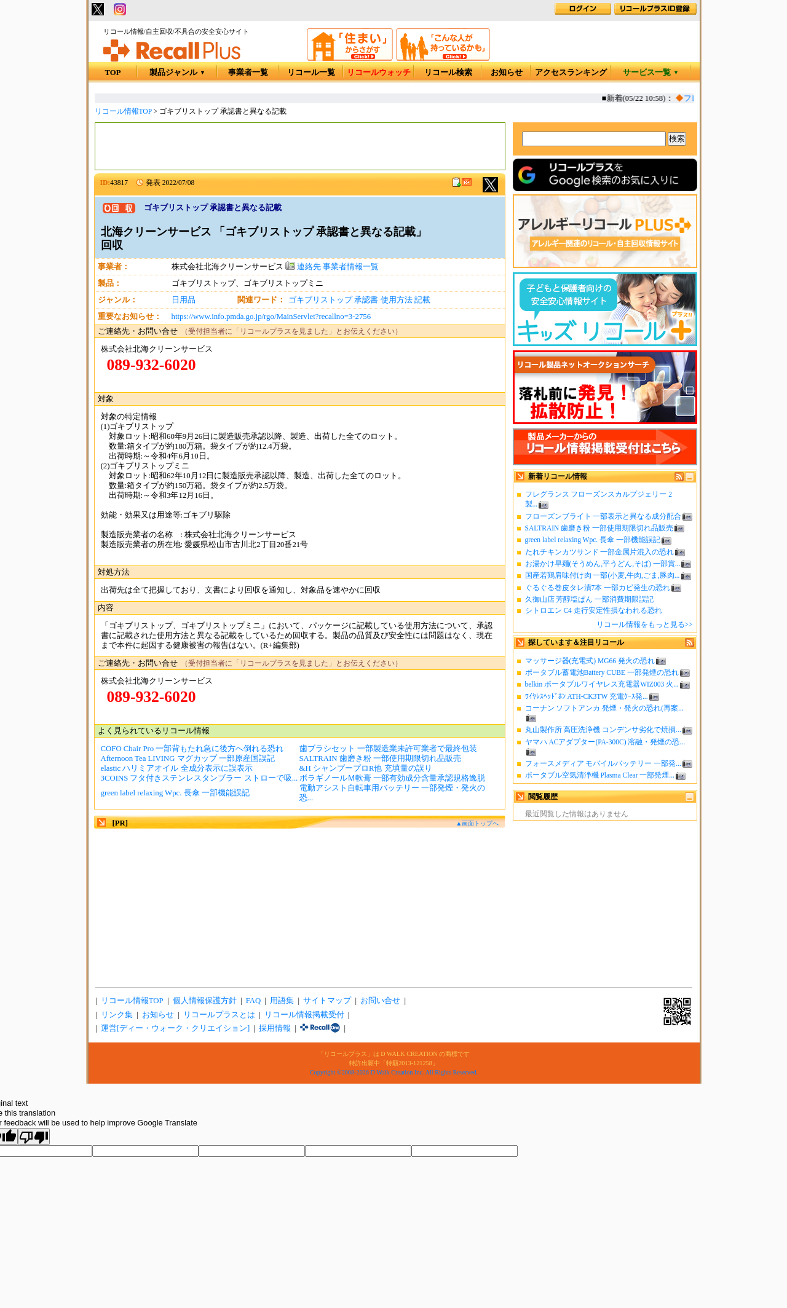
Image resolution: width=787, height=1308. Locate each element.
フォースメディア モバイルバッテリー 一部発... (603, 763)
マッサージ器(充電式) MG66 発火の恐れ (590, 660)
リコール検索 (448, 72)
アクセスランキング (571, 72)
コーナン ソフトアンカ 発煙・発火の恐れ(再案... (604, 708)
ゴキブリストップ (320, 300)
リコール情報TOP (123, 111)
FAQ (253, 1000)
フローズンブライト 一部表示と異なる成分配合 (603, 516)
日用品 (184, 300)
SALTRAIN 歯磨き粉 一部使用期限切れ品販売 (599, 528)
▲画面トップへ (477, 823)
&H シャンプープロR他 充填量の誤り (365, 768)
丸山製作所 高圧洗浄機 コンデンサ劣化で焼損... (603, 729)
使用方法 (397, 300)
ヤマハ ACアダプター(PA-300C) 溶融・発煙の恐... (605, 742)
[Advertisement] (300, 146)
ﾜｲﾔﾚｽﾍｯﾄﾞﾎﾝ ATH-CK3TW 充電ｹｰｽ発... (586, 696)
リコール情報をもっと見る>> (644, 624)
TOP (113, 72)
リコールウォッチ (379, 72)
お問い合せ (380, 1000)
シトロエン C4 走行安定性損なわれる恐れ (593, 610)
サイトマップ (327, 1000)
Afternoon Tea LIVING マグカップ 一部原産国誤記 (188, 758)
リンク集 (117, 1015)
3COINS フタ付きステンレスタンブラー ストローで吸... (199, 778)
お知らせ (507, 72)
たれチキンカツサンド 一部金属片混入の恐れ (599, 552)
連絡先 (303, 266)
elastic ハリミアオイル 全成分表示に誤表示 (177, 768)
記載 (422, 300)
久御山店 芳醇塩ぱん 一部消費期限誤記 (589, 599)
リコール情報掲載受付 (304, 1015)
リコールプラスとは (219, 1015)
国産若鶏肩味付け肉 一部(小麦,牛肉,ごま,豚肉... (602, 575)
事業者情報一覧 (351, 266)
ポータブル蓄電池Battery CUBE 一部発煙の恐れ (602, 672)
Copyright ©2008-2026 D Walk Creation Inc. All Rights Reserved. (394, 1072)
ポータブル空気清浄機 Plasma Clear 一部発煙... (599, 775)
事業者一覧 (248, 72)
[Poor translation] (34, 1136)
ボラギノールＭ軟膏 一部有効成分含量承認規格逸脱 (392, 778)
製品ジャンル (177, 72)
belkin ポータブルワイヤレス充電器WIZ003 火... (602, 684)
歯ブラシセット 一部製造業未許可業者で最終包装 (388, 748)
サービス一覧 (651, 72)
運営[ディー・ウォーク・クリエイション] (175, 1028)
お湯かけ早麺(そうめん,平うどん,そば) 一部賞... (603, 563)
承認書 (366, 300)
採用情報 (275, 1028)
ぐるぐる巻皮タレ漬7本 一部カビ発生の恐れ (598, 587)
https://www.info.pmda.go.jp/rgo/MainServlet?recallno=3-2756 (271, 316)
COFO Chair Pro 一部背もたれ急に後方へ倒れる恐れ (192, 748)
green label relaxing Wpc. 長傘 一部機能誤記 (593, 539)
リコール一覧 (311, 72)
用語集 (282, 1000)
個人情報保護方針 (205, 1000)
